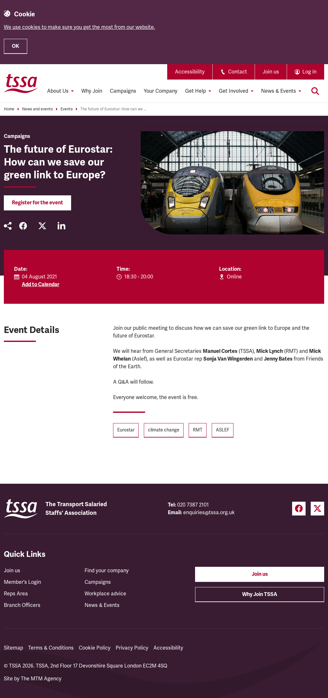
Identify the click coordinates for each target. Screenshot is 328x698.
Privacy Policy (132, 648)
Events (67, 109)
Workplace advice (105, 594)
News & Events (102, 605)
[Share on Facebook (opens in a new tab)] (23, 226)
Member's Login (22, 582)
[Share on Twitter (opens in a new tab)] (42, 226)
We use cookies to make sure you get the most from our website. (79, 27)
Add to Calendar (40, 284)
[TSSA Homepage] (21, 83)
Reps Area (16, 594)
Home (9, 109)
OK (15, 46)
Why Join (91, 91)
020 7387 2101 (193, 505)
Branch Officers (22, 605)
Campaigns (123, 91)
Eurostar (126, 430)
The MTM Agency (41, 679)
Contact (233, 72)
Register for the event (37, 203)
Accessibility (190, 72)
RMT (197, 430)
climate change (163, 430)
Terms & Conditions (51, 648)
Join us (271, 72)
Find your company (107, 570)
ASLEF (222, 430)
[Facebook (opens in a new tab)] (299, 508)
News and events (37, 109)
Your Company (160, 91)
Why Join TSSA (259, 594)
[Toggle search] (315, 91)
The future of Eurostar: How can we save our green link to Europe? (114, 109)
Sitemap (13, 648)
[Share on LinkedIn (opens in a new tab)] (61, 226)
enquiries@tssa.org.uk (209, 512)
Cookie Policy (95, 648)
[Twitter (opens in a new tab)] (317, 508)
